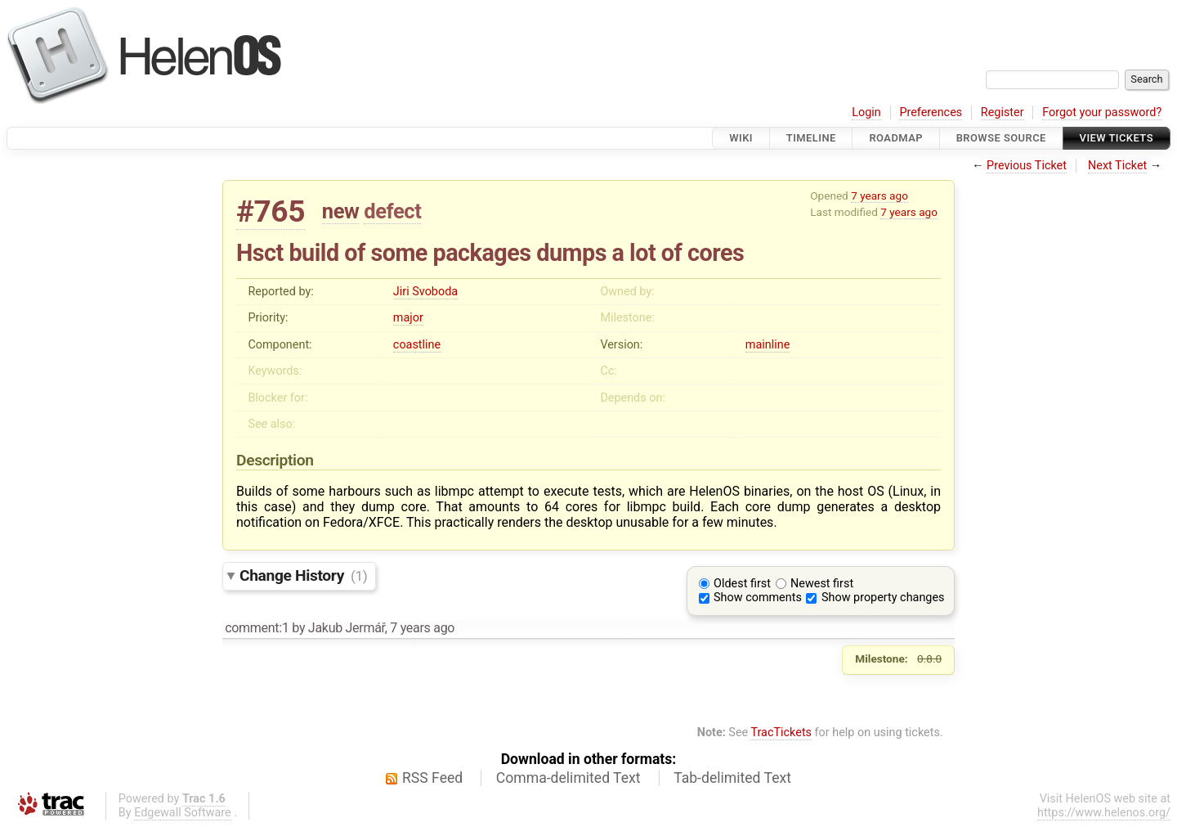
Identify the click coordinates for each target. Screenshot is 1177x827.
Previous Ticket (1027, 166)
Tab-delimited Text (732, 778)
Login (866, 112)
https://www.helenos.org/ (1103, 813)
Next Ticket (1117, 166)
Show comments (758, 598)
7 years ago (879, 195)
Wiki (741, 138)
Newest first (821, 584)
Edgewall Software (182, 813)
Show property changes (882, 598)
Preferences (930, 112)
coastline (417, 345)
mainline (767, 345)
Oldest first (742, 584)
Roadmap (896, 138)
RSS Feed (432, 778)
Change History (303, 575)
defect (392, 211)
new (341, 211)
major (408, 318)
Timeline (811, 138)
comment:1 (257, 628)
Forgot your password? (1101, 112)
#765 (270, 211)
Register (1002, 112)
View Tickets (1116, 138)
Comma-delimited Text (568, 778)
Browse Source (1001, 138)
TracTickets (781, 732)
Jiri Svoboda (425, 292)
